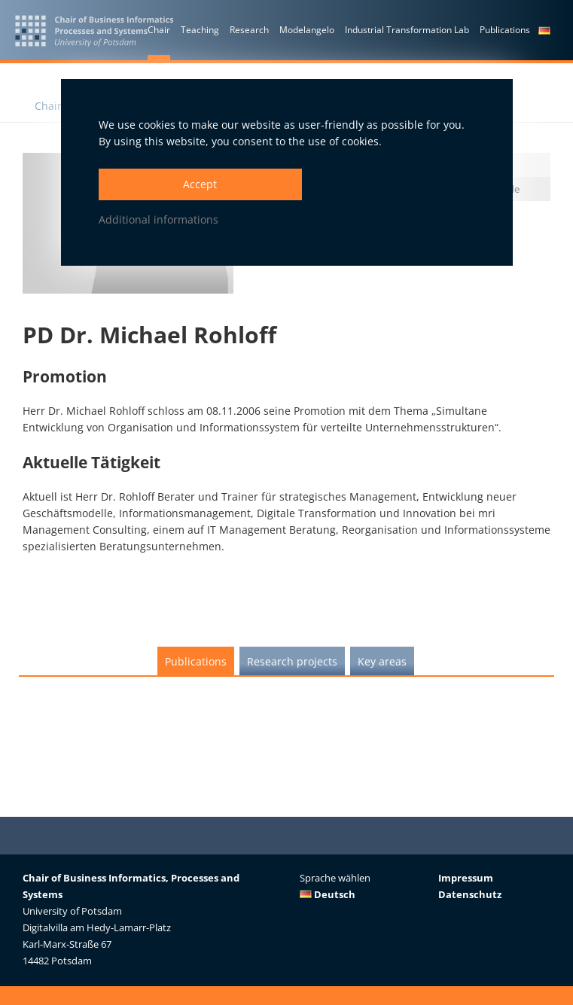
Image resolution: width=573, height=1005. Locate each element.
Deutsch (327, 894)
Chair (48, 106)
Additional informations (158, 219)
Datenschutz (469, 894)
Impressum (465, 878)
